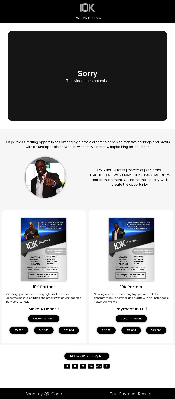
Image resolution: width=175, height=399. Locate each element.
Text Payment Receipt (131, 394)
